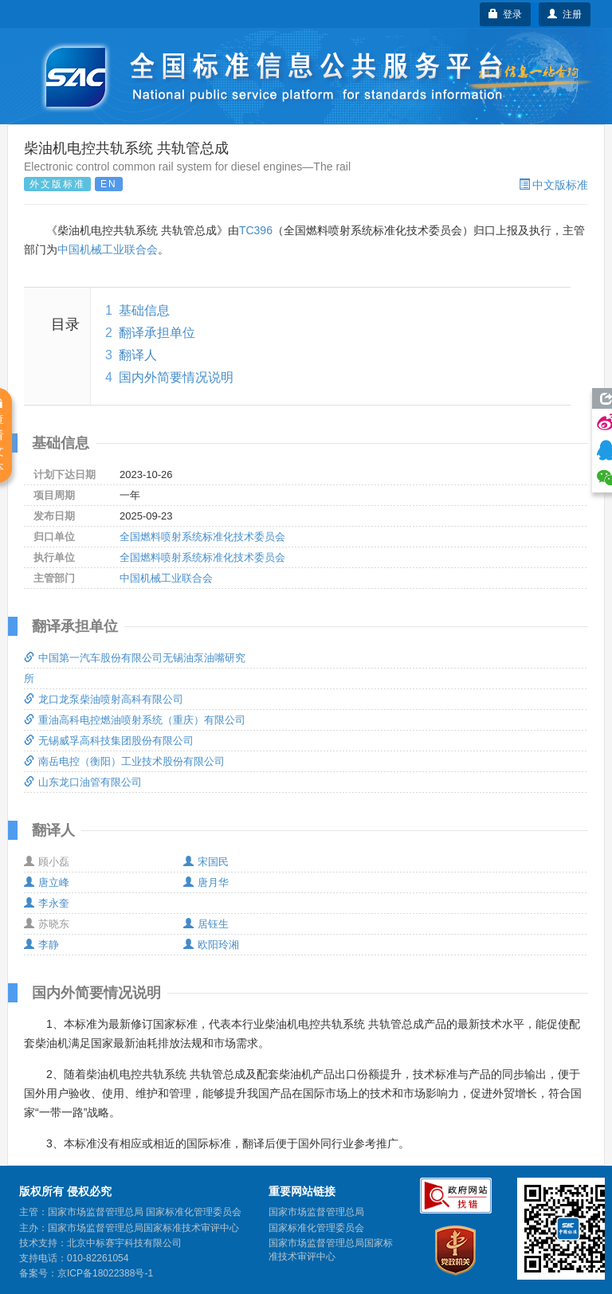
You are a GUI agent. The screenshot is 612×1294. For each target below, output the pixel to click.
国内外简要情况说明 (176, 377)
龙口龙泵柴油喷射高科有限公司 (103, 699)
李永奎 (46, 903)
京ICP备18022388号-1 (105, 1273)
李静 (41, 945)
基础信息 (144, 310)
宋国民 (206, 862)
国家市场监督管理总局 (316, 1212)
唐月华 (206, 882)
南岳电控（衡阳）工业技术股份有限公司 (124, 761)
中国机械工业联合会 (107, 249)
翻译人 (138, 355)
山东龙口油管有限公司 (83, 782)
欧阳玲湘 (211, 945)
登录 (505, 14)
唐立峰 (46, 882)
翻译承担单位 (157, 332)
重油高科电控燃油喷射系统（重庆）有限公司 (134, 720)
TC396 (256, 230)
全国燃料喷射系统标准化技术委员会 (202, 537)
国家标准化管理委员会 (316, 1227)
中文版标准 (553, 184)
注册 (564, 14)
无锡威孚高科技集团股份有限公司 (109, 741)
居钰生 (206, 924)
